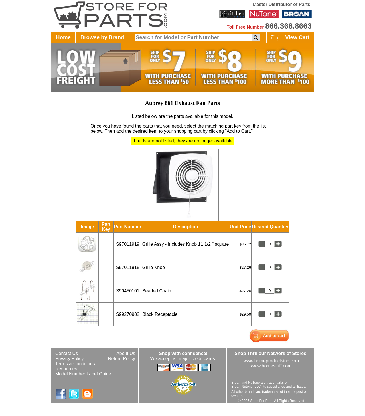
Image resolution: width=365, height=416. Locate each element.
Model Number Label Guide (83, 373)
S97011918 (127, 267)
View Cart (289, 38)
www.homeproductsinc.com (271, 360)
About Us (125, 353)
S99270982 (127, 314)
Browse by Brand (102, 37)
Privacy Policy (69, 358)
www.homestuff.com (271, 366)
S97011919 (127, 244)
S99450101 (127, 290)
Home (63, 37)
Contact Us (66, 353)
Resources (66, 368)
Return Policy (121, 358)
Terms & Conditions (75, 363)
